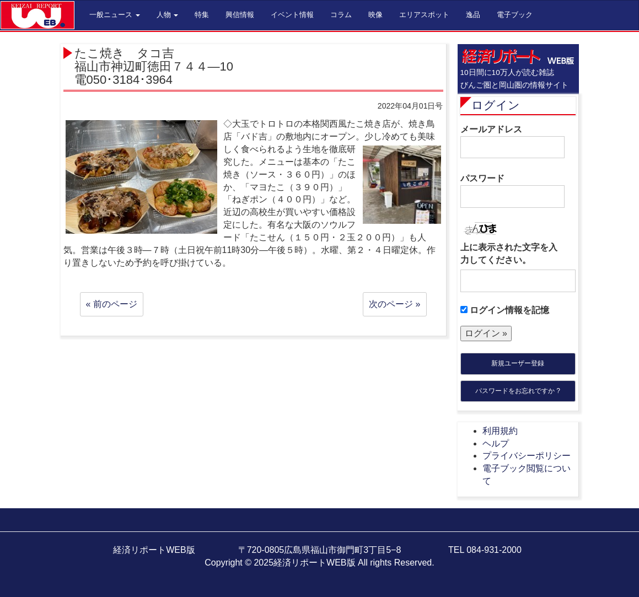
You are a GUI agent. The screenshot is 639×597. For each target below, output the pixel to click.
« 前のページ (111, 304)
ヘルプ (495, 443)
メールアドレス (512, 142)
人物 (168, 14)
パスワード (512, 191)
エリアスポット (424, 14)
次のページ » (394, 304)
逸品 (473, 14)
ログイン (495, 105)
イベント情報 (292, 14)
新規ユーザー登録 (517, 363)
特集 (202, 14)
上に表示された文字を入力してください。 (508, 254)
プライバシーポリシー (526, 455)
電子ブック (515, 14)
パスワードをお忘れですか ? (517, 391)
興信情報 (239, 14)
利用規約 (500, 430)
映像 (375, 14)
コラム (341, 14)
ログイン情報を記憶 (504, 310)
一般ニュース (114, 14)
